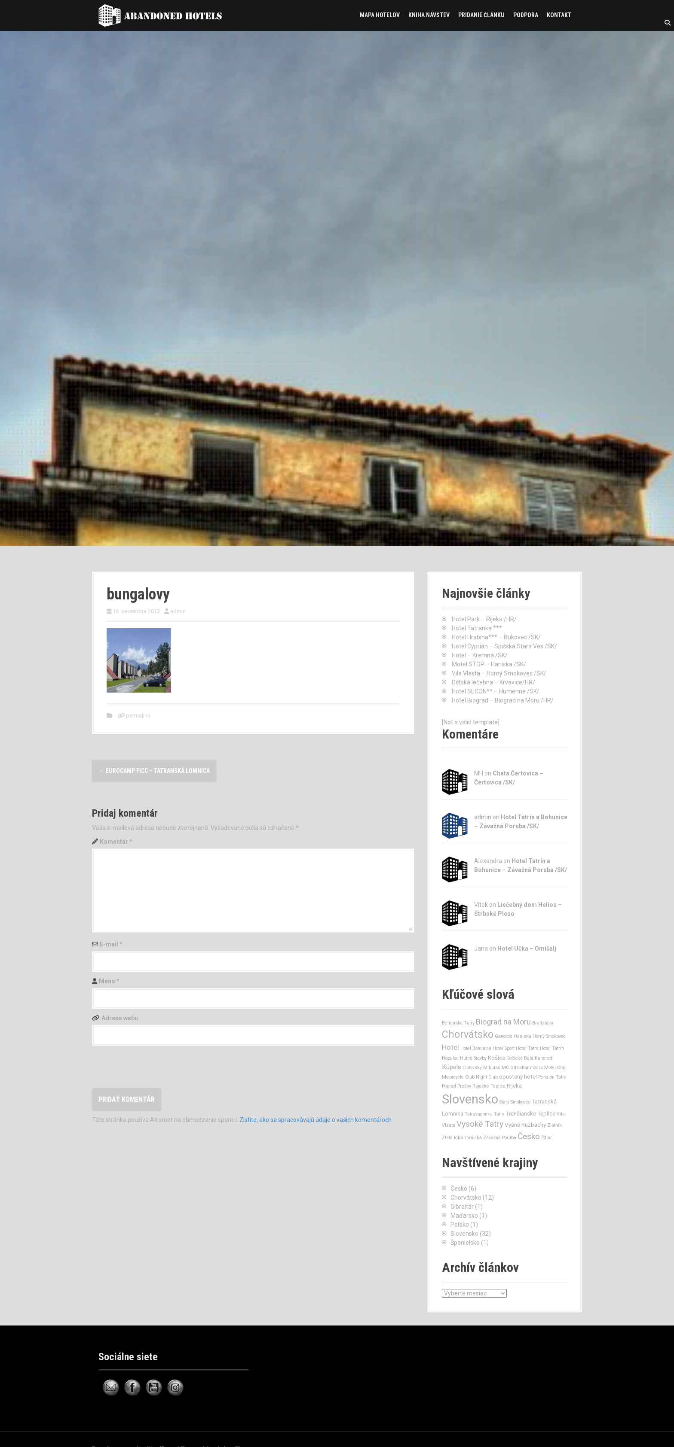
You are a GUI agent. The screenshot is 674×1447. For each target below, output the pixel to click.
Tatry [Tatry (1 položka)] (499, 1114)
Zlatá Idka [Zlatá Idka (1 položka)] (452, 1137)
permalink (137, 715)
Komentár (116, 841)
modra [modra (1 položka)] (536, 1067)
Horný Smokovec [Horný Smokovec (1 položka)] (549, 1036)
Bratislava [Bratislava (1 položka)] (542, 1023)
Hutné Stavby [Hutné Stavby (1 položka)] (473, 1058)
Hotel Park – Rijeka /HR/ (484, 619)
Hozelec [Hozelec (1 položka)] (450, 1058)
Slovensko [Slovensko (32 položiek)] (470, 1099)
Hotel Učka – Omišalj (526, 948)
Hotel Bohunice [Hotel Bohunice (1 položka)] (475, 1048)
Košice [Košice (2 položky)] (496, 1058)
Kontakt (559, 15)
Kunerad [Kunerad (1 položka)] (543, 1058)
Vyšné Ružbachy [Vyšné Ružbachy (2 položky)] (525, 1125)
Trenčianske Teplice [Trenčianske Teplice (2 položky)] (530, 1113)
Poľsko (459, 1224)
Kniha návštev (429, 15)
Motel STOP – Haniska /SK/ (489, 664)
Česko (458, 1188)
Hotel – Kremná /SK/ (480, 655)
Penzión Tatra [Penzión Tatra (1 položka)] (552, 1077)
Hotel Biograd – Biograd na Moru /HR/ (503, 700)
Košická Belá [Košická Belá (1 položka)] (519, 1058)
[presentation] (157, 1067)
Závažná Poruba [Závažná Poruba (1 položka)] (499, 1137)
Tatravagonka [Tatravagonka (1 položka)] (479, 1114)
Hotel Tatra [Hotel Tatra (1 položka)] (527, 1048)
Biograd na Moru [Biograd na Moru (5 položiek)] (503, 1021)
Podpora (525, 15)
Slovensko (464, 1233)
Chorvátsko (465, 1197)
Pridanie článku (481, 15)
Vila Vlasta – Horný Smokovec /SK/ (499, 673)
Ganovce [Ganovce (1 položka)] (503, 1036)
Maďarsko (464, 1215)
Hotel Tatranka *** (477, 628)
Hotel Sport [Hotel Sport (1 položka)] (504, 1048)
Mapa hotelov (380, 15)
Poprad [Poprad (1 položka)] (449, 1086)
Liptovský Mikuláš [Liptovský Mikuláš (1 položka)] (481, 1067)
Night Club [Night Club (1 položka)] (487, 1077)
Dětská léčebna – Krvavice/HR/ (493, 682)
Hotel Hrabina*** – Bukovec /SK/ (496, 637)
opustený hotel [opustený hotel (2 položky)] (518, 1076)
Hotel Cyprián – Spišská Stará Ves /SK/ (504, 646)
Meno (109, 981)
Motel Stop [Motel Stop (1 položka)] (554, 1067)
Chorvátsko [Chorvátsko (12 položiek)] (467, 1034)
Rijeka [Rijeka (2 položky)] (514, 1085)
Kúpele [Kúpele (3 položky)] (451, 1067)
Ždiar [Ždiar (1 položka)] (546, 1137)
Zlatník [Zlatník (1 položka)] (554, 1125)
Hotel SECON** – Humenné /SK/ (495, 691)
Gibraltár (462, 1206)
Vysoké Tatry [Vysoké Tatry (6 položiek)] (479, 1124)
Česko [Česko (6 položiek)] (529, 1136)
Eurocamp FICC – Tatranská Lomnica (154, 770)
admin (178, 611)
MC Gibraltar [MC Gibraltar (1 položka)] (515, 1067)
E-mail (111, 944)
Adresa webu (119, 1018)
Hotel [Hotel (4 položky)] (450, 1047)
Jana (481, 948)
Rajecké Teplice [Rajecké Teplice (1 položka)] (489, 1086)
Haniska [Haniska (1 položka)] (522, 1036)
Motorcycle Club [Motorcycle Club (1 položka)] (458, 1077)
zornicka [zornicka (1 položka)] (473, 1137)
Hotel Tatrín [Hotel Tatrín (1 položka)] (552, 1048)
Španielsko (465, 1242)
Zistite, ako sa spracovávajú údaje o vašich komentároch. (316, 1119)
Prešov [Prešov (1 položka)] (464, 1086)
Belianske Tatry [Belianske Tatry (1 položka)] (458, 1023)
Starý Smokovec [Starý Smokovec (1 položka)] (514, 1102)
